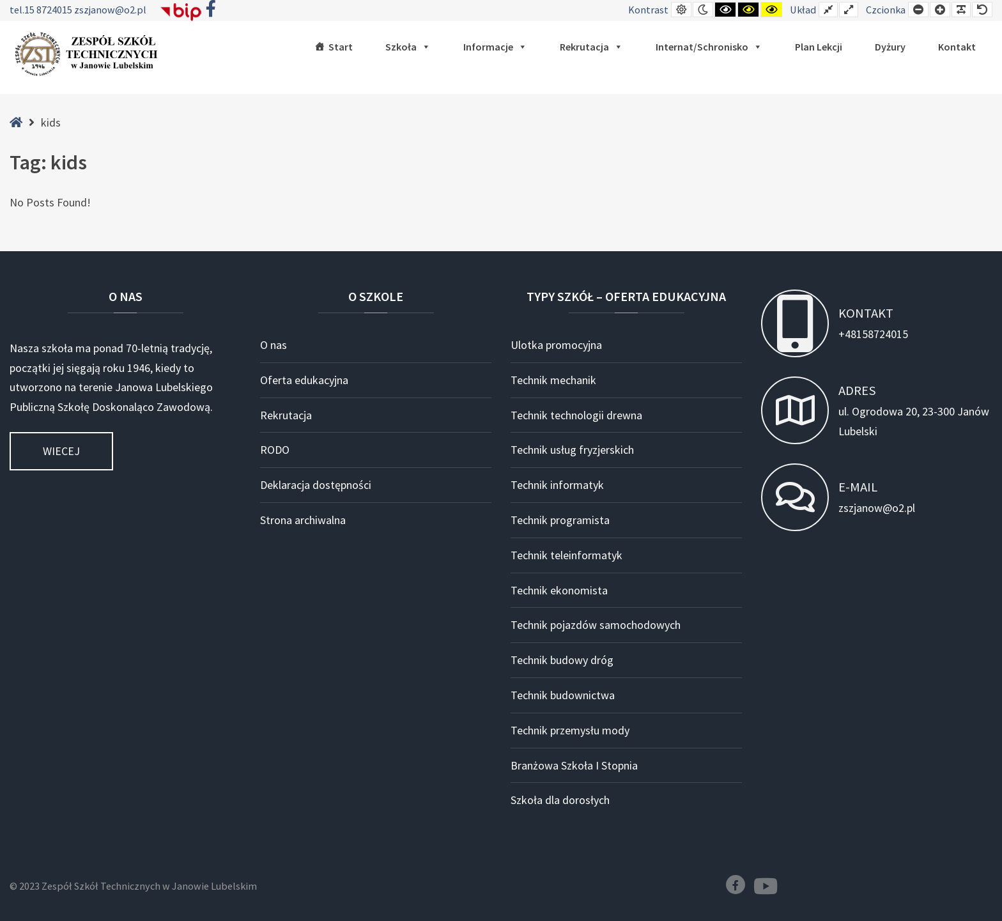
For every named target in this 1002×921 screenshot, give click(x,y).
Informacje (495, 46)
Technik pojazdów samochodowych (596, 624)
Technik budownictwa (563, 695)
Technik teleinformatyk (566, 555)
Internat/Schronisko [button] (709, 46)
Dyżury (890, 46)
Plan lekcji (818, 46)
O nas (273, 344)
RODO (274, 449)
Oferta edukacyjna (304, 380)
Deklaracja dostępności (315, 484)
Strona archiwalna (303, 520)
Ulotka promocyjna (556, 344)
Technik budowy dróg (562, 660)
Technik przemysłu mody (570, 730)
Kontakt (957, 46)
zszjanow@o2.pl (110, 9)
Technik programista (560, 520)
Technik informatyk (557, 484)
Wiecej (61, 451)
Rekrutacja (591, 46)
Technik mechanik (553, 380)
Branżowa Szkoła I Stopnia (574, 765)
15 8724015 (49, 9)
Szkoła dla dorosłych (560, 800)
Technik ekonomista (559, 590)
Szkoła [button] (408, 46)
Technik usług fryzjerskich (572, 449)
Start (340, 46)
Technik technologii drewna (576, 415)
